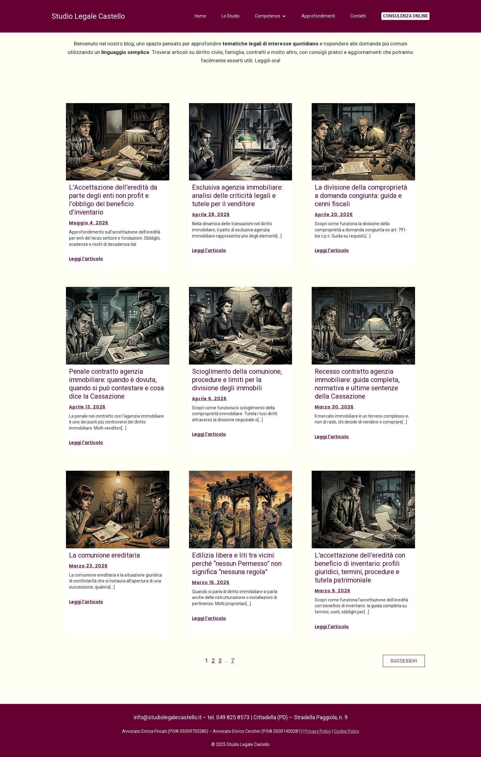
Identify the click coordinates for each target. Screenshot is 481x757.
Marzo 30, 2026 (334, 407)
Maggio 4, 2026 (88, 223)
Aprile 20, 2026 (334, 214)
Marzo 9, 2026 (332, 591)
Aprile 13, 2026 (87, 407)
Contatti (358, 16)
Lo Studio (230, 16)
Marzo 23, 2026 (88, 566)
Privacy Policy (318, 731)
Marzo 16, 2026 (210, 582)
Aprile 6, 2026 (209, 399)
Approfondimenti (318, 16)
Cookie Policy (346, 731)
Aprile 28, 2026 (211, 214)
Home (200, 16)
